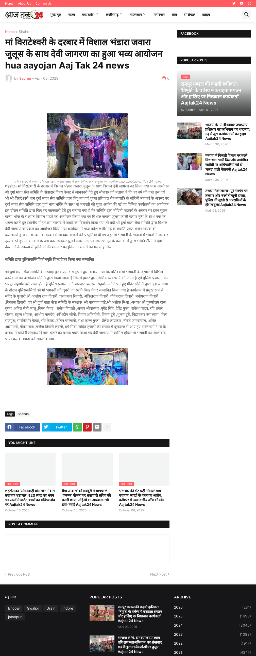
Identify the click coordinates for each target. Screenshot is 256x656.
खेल (174, 14)
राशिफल (189, 14)
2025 (212, 616)
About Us (24, 3)
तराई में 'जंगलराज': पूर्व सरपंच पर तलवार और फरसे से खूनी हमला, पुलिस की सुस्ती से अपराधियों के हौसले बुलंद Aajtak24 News (226, 197)
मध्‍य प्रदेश (88, 14)
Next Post (158, 574)
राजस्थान (136, 14)
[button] (246, 14)
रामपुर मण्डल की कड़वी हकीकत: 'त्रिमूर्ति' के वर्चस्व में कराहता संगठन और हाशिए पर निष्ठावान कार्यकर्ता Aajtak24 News (140, 614)
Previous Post (19, 574)
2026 (212, 607)
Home (9, 3)
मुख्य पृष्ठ (55, 14)
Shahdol (25, 32)
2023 (212, 634)
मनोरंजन (159, 14)
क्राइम (206, 14)
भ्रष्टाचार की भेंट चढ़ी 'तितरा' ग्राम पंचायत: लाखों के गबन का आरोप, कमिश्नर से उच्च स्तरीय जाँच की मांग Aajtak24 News (141, 498)
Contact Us (44, 3)
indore (68, 608)
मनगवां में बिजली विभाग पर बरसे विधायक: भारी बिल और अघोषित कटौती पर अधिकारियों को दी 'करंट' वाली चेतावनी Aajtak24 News (226, 164)
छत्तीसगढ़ (112, 14)
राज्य (71, 14)
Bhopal (14, 608)
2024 (212, 625)
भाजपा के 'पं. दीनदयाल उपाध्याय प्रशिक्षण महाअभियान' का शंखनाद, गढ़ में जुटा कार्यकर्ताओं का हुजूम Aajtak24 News (227, 132)
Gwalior (33, 608)
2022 (212, 643)
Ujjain (50, 608)
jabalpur (15, 617)
